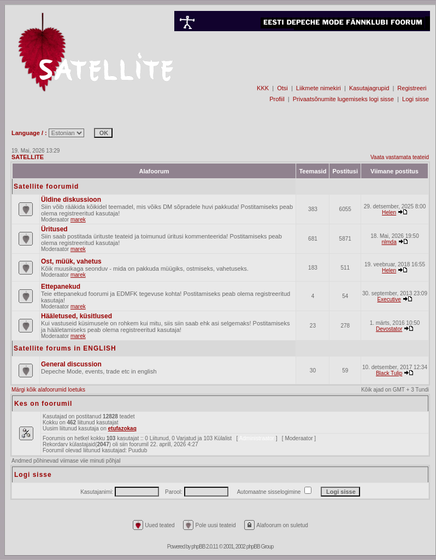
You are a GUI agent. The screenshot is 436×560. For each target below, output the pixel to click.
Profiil (277, 99)
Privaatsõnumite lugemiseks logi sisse (343, 99)
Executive (388, 299)
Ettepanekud (60, 286)
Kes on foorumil (43, 403)
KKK (263, 88)
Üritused (54, 229)
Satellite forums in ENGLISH (65, 348)
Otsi (282, 88)
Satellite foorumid (46, 186)
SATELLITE (27, 157)
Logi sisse (415, 99)
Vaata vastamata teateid (399, 157)
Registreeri (411, 88)
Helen (389, 212)
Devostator (389, 329)
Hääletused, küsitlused (76, 316)
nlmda (388, 242)
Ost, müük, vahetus (71, 261)
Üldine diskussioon (71, 199)
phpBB (198, 547)
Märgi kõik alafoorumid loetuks (48, 390)
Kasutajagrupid (369, 88)
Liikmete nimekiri (318, 88)
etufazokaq (122, 428)
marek (78, 220)
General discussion (71, 364)
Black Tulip (389, 373)
